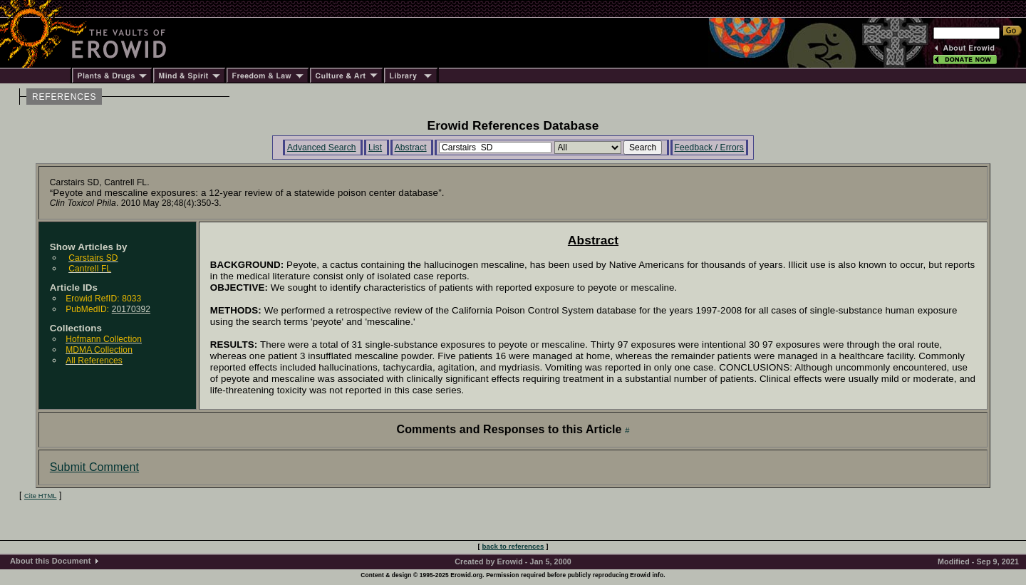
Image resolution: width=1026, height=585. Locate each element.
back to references (513, 546)
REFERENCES (64, 97)
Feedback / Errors (709, 147)
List (375, 147)
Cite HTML (40, 495)
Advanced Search (321, 147)
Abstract (411, 147)
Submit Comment (94, 467)
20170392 (131, 309)
